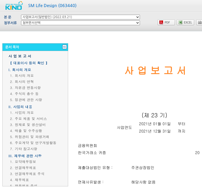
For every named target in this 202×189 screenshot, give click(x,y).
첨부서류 (10, 23)
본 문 (7, 17)
